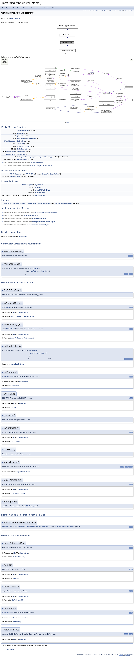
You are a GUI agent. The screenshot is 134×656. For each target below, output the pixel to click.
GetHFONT (20, 144)
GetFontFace (21, 151)
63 (14, 618)
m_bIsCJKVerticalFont (42, 190)
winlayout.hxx (15, 19)
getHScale (20, 136)
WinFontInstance (16, 174)
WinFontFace (10, 151)
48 (14, 489)
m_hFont (38, 187)
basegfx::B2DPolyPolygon (45, 157)
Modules (26, 8)
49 (14, 437)
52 (14, 312)
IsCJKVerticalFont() (18, 557)
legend (67, 53)
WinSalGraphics (31, 138)
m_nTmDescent (40, 193)
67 (14, 639)
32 (13, 237)
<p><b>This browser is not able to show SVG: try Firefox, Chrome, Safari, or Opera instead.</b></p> (67, 38)
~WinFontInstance (23, 130)
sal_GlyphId (32, 157)
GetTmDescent (22, 149)
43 (14, 382)
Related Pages (16, 8)
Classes (46, 8)
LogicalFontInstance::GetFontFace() (22, 316)
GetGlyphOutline (22, 157)
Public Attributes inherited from (20, 215)
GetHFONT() (16, 578)
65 (14, 553)
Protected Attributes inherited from (25, 225)
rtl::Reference (6, 203)
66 (14, 596)
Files (54, 8)
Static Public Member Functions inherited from (29, 212)
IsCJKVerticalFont (23, 146)
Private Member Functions (102, 11)
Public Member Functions (89, 11)
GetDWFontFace (22, 159)
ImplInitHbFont (15, 176)
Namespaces (36, 8)
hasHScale (20, 133)
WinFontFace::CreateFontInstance (39, 203)
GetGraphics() (16, 621)
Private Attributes (114, 11)
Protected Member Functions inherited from (24, 218)
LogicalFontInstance (36, 162)
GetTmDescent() (17, 600)
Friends (121, 11)
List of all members (128, 11)
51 (14, 334)
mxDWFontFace (40, 195)
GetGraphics (21, 141)
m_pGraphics (39, 185)
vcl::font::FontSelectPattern (50, 174)
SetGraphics (21, 138)
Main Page (5, 8)
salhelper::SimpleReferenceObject (41, 166)
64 (14, 574)
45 (14, 403)
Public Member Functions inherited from (22, 162)
